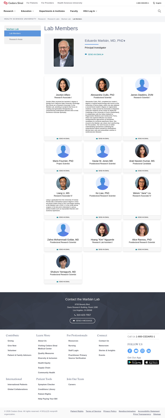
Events (102, 355)
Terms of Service (93, 411)
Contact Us (104, 341)
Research (10, 11)
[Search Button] (159, 11)
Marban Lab (13, 29)
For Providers (47, 3)
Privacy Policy (110, 411)
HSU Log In (90, 11)
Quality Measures (46, 353)
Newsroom (104, 346)
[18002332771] (141, 336)
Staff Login (74, 350)
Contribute (12, 335)
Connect (102, 335)
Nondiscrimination (127, 411)
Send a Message (84, 321)
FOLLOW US (135, 344)
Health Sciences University (70, 3)
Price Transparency (142, 414)
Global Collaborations (18, 389)
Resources (73, 341)
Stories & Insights (107, 350)
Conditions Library (46, 389)
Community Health (46, 373)
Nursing (72, 346)
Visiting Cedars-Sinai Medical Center (47, 347)
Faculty (74, 11)
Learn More (43, 335)
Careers (72, 384)
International (14, 379)
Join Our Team (75, 379)
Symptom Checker (46, 384)
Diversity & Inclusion (47, 358)
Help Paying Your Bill (47, 399)
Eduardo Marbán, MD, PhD (104, 40)
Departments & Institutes (52, 11)
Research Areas (15, 39)
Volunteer (12, 350)
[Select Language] (157, 3)
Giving (11, 341)
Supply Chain (44, 368)
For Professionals (77, 335)
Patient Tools (44, 379)
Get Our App (134, 357)
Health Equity (44, 363)
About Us (42, 341)
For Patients (32, 3)
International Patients (17, 384)
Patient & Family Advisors (19, 355)
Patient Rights (44, 394)
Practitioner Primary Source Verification (78, 356)
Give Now (12, 346)
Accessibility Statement (149, 411)
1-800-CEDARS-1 (142, 3)
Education (27, 11)
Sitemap (157, 414)
